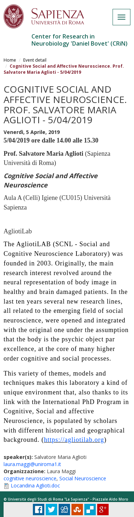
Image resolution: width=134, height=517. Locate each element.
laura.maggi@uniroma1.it (32, 464)
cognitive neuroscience (30, 478)
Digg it (64, 509)
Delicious (90, 509)
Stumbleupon (77, 509)
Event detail (34, 60)
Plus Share (103, 509)
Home (10, 60)
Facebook (38, 509)
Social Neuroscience (82, 478)
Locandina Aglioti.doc (35, 485)
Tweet (51, 509)
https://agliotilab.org (74, 439)
